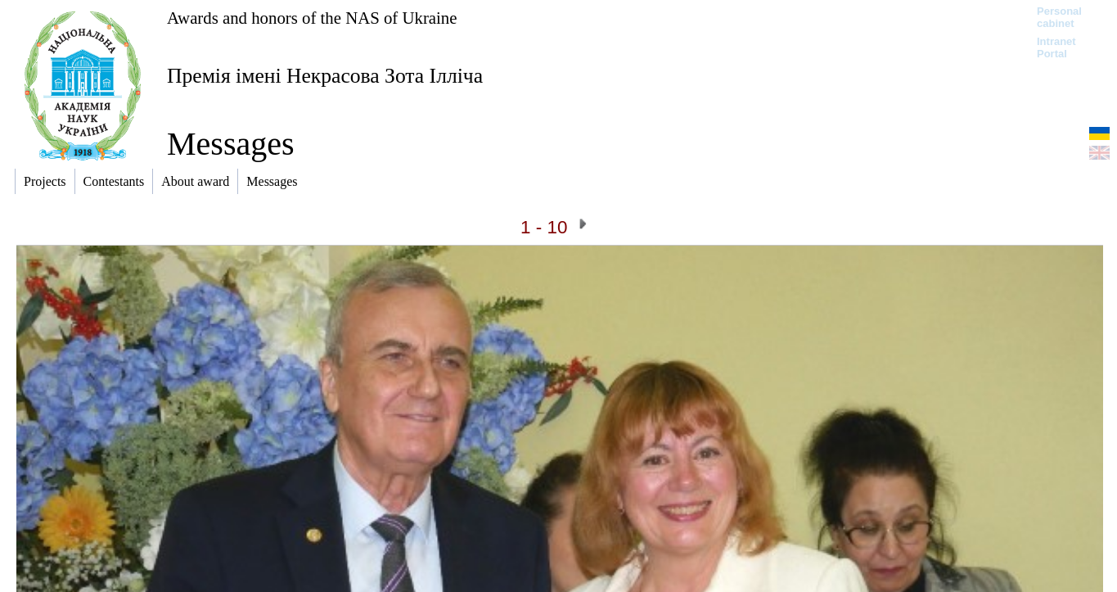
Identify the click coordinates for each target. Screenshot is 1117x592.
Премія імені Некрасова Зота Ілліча (325, 76)
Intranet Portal (1056, 47)
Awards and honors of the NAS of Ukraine (312, 17)
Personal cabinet (1059, 17)
